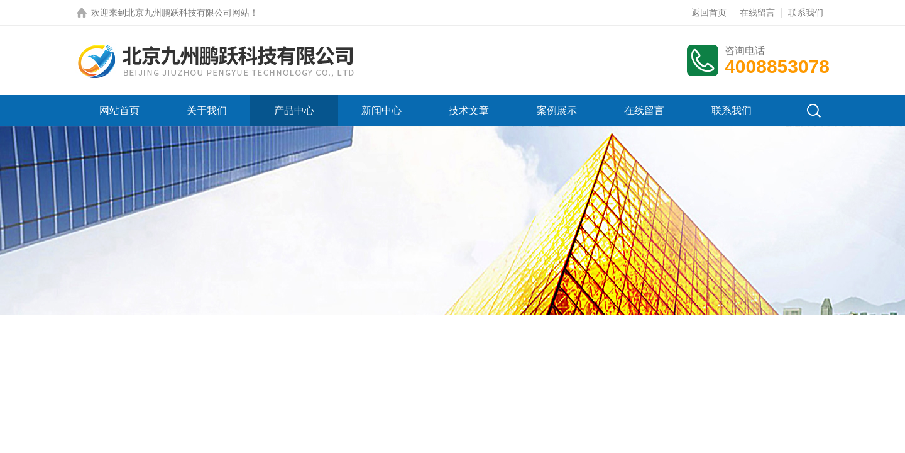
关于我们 (207, 110)
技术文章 (469, 110)
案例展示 (557, 110)
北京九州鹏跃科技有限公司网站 (188, 13)
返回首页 (709, 13)
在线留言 (757, 13)
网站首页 (119, 110)
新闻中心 (381, 110)
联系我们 (805, 13)
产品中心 (294, 110)
